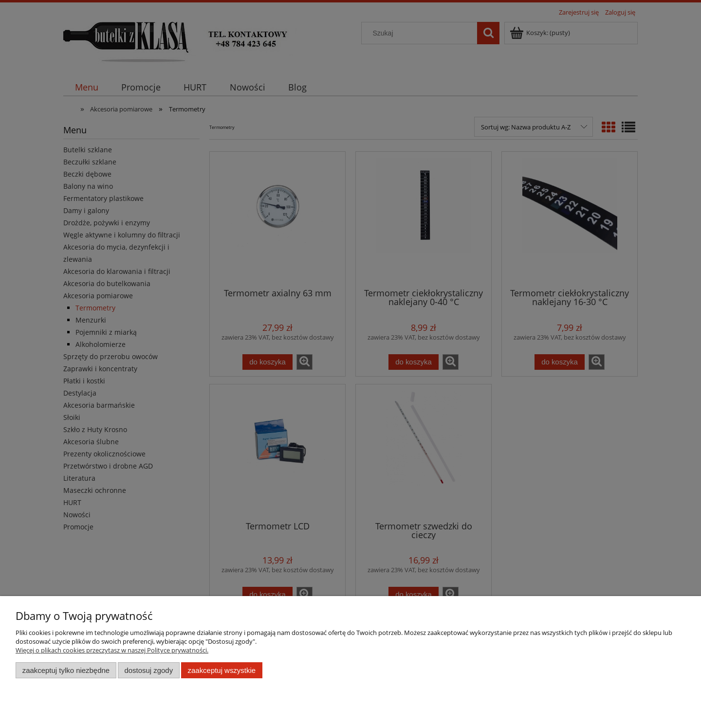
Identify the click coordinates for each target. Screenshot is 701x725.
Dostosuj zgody (148, 670)
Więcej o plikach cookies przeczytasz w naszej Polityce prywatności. (112, 650)
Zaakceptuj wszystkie (222, 670)
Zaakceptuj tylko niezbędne (66, 670)
